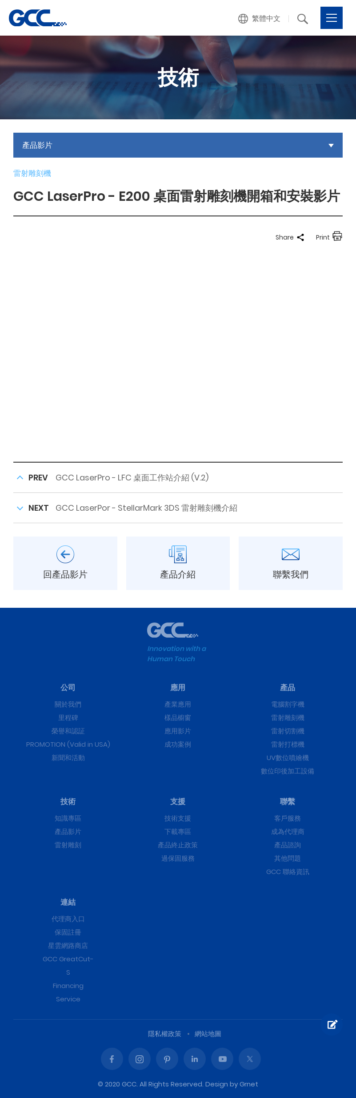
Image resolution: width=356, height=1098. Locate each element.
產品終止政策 (178, 845)
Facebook (112, 1059)
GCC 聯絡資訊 (287, 871)
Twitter (250, 1059)
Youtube (222, 1059)
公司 (68, 687)
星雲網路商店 (68, 945)
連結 (68, 902)
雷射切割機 (287, 731)
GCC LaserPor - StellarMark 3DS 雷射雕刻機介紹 (146, 507)
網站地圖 (208, 1033)
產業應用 (177, 704)
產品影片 (68, 831)
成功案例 (177, 744)
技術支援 (177, 818)
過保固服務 (178, 858)
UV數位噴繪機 (288, 757)
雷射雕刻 (68, 845)
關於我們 (68, 704)
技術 (68, 801)
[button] (259, 19)
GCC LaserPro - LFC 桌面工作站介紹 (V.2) (132, 477)
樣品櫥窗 (177, 717)
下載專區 (177, 831)
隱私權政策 (164, 1033)
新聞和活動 (68, 757)
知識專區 (68, 818)
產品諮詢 (287, 845)
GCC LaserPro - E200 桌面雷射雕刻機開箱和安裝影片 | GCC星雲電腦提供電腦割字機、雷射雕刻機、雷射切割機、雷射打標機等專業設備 (38, 18)
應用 (177, 687)
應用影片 (177, 731)
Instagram (139, 1059)
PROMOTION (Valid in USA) (68, 744)
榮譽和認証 (68, 731)
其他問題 (287, 858)
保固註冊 (68, 932)
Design (216, 1084)
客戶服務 (287, 818)
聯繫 (287, 801)
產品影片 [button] (37, 145)
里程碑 (68, 717)
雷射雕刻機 (287, 717)
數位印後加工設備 (287, 771)
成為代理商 (287, 831)
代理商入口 (68, 918)
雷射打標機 (287, 744)
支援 (177, 801)
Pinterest (167, 1059)
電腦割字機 (287, 704)
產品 (287, 687)
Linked (195, 1059)
